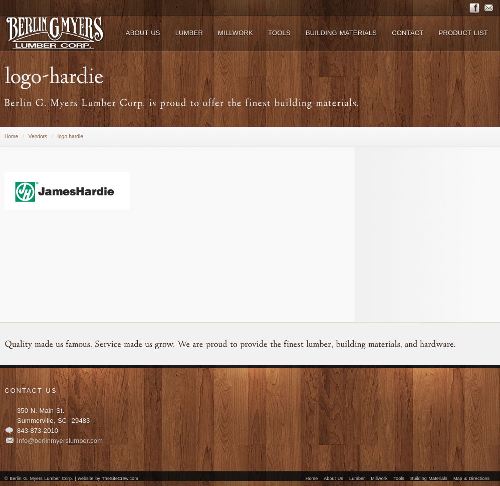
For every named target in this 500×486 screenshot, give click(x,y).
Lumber (357, 478)
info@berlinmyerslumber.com (60, 440)
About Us (333, 478)
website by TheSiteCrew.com (108, 478)
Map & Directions (471, 478)
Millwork (379, 478)
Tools (399, 478)
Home (11, 136)
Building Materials (428, 478)
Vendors (38, 136)
